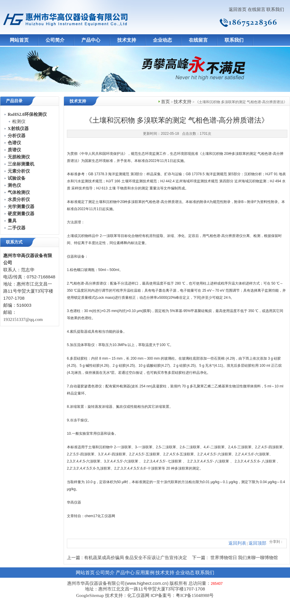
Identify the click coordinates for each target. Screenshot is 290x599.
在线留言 (256, 9)
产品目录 (14, 101)
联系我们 (275, 9)
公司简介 (55, 40)
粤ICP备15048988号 (195, 595)
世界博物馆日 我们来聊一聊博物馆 (244, 557)
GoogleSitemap (90, 595)
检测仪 (18, 121)
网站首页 (19, 40)
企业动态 (162, 40)
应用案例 (145, 572)
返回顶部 (257, 543)
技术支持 (126, 40)
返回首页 (237, 9)
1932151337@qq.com (23, 319)
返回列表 (237, 543)
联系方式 (14, 242)
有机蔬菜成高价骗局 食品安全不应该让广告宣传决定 (135, 557)
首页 (165, 101)
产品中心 (90, 40)
